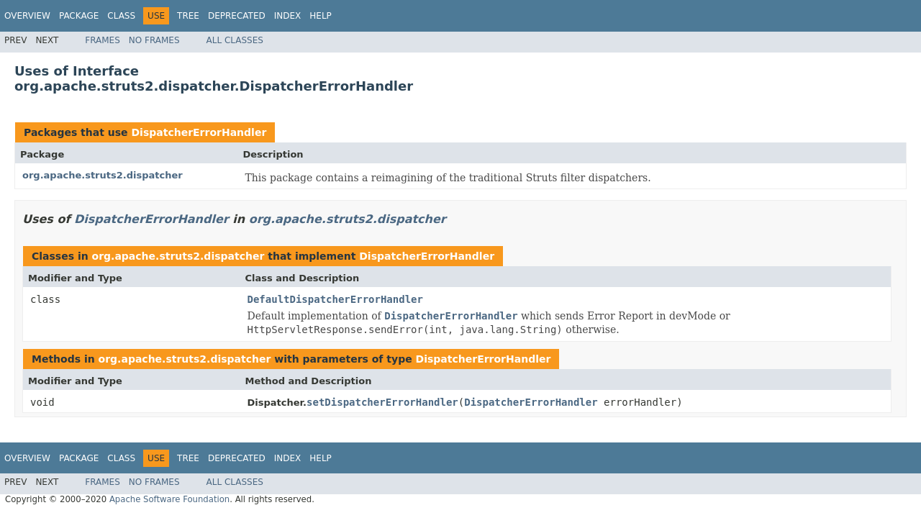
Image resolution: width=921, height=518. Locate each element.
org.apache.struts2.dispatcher (102, 175)
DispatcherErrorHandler (198, 132)
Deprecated (237, 16)
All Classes (235, 40)
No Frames (154, 40)
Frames (102, 40)
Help (320, 16)
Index (287, 16)
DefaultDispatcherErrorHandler (335, 299)
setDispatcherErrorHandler (382, 402)
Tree (188, 16)
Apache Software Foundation (169, 499)
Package (79, 16)
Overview (27, 16)
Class (121, 16)
